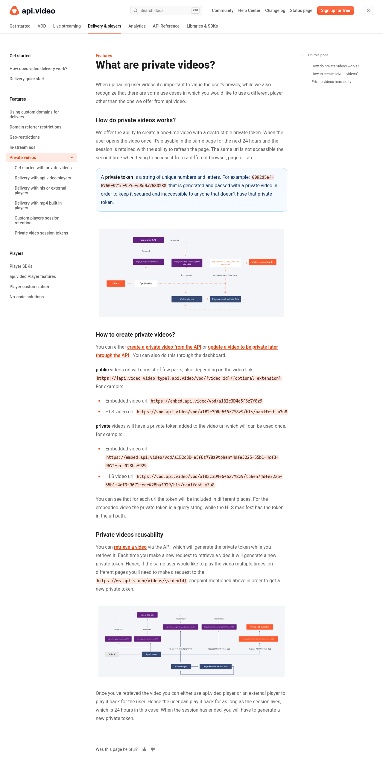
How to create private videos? (334, 74)
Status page (301, 10)
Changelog (275, 10)
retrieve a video (130, 547)
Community (222, 10)
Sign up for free (335, 10)
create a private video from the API (164, 347)
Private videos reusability (331, 82)
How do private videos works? (335, 66)
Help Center (249, 10)
